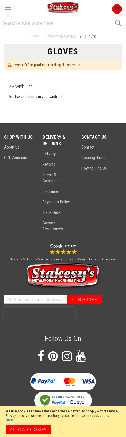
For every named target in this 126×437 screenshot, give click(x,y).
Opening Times (93, 157)
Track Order (52, 212)
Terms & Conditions (52, 177)
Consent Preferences (53, 225)
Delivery (49, 153)
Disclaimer (51, 191)
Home (35, 37)
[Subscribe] (84, 299)
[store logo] (63, 8)
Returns (49, 164)
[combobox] (63, 23)
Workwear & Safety (62, 37)
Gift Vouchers (15, 157)
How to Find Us (94, 168)
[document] (63, 421)
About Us (12, 147)
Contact (88, 147)
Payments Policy (56, 201)
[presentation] (39, 315)
